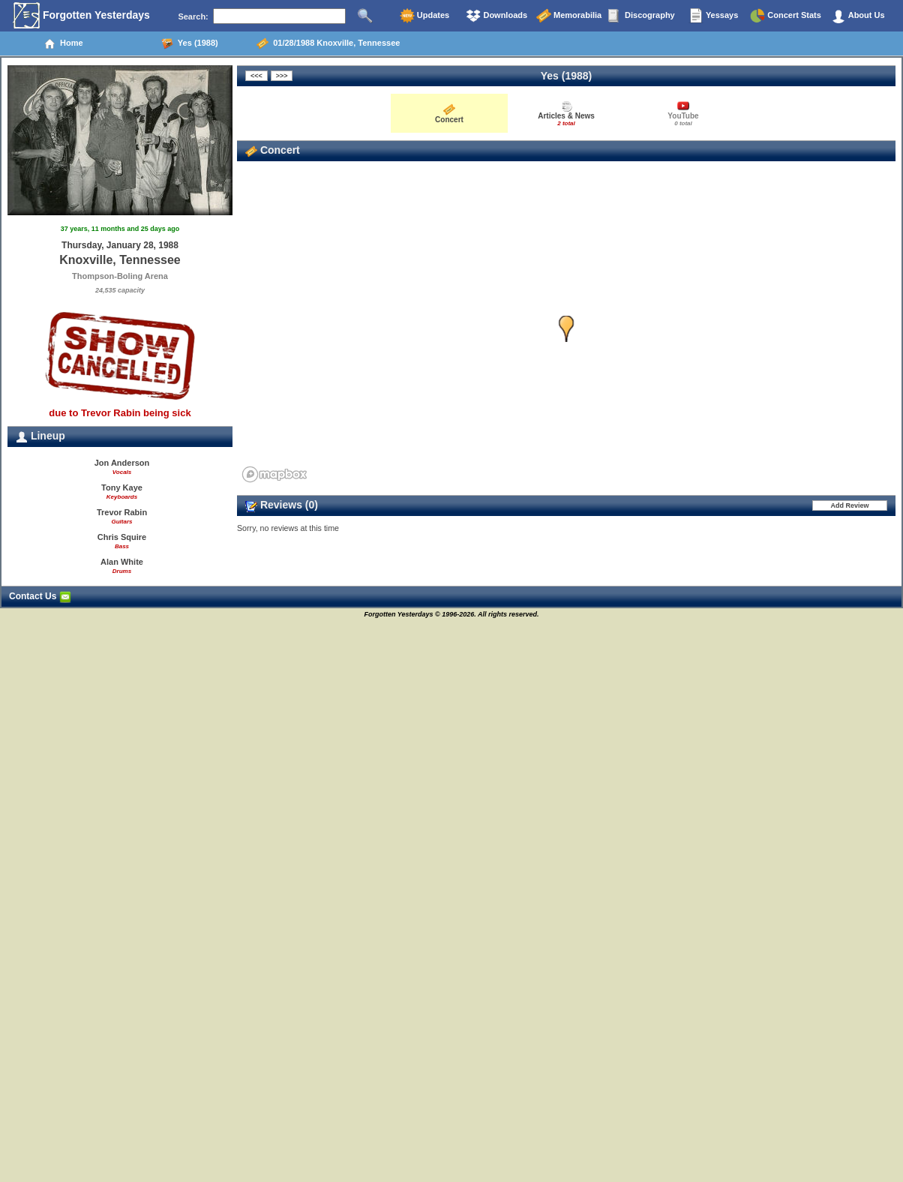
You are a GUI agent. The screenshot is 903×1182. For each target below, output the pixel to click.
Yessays (713, 15)
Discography (641, 15)
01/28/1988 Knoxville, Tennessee (328, 44)
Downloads (496, 15)
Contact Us (40, 596)
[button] (567, 329)
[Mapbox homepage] (275, 474)
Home (63, 44)
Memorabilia (569, 15)
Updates (424, 15)
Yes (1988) (189, 44)
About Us (858, 15)
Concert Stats (785, 15)
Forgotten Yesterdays (81, 15)
